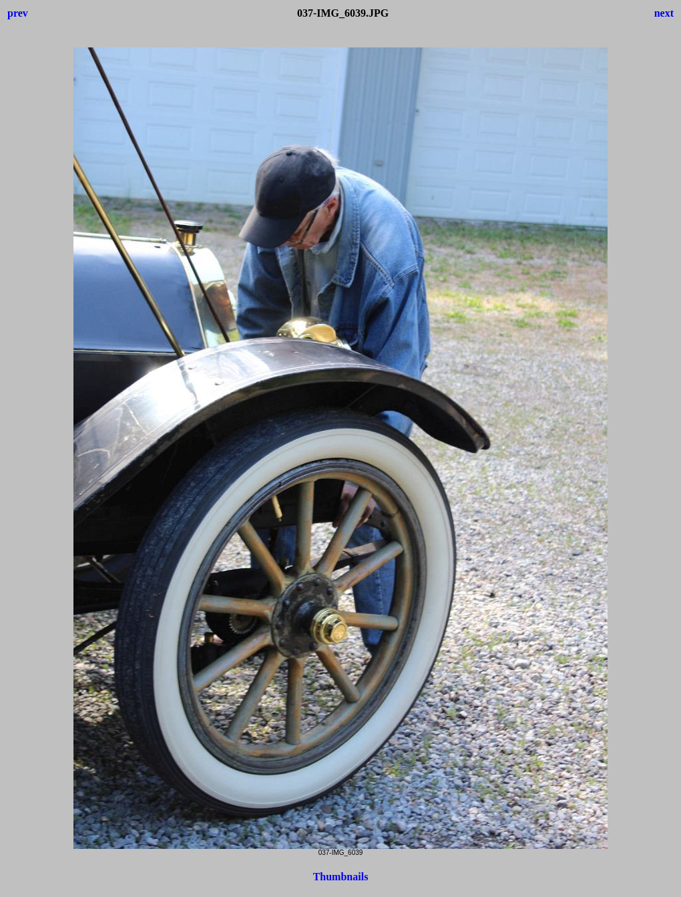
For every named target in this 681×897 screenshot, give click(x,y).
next (664, 13)
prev (17, 13)
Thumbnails (341, 876)
